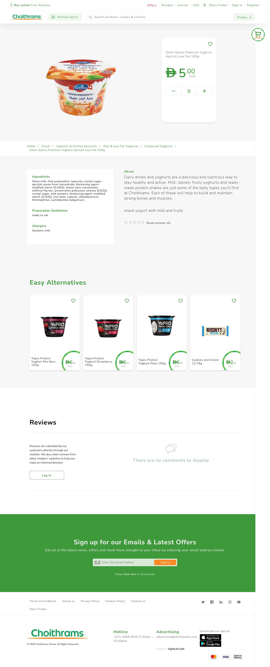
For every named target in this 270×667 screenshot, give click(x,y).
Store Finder (38, 609)
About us (68, 601)
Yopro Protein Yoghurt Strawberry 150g (98, 362)
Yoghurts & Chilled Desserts (76, 146)
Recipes (167, 5)
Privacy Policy (90, 601)
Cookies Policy (115, 601)
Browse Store (64, 17)
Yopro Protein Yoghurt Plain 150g (152, 361)
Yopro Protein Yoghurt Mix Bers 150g (43, 362)
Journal (183, 5)
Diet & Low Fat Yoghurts (121, 146)
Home (31, 146)
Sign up (165, 562)
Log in (46, 475)
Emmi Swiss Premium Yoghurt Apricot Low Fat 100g (67, 150)
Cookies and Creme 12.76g (205, 361)
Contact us (138, 601)
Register (253, 5)
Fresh (46, 146)
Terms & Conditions (43, 601)
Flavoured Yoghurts (159, 146)
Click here (130, 574)
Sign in (237, 5)
